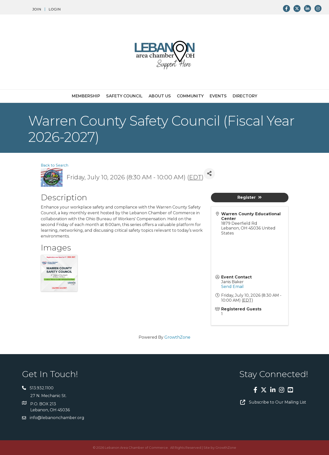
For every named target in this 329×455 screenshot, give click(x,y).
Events (218, 96)
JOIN (36, 9)
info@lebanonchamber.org (57, 417)
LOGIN (55, 9)
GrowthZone (177, 337)
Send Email (232, 286)
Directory (245, 96)
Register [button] (249, 197)
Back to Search (54, 165)
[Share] (209, 173)
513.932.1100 (42, 388)
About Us (160, 96)
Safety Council (124, 96)
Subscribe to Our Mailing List (277, 402)
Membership (86, 96)
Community (190, 96)
